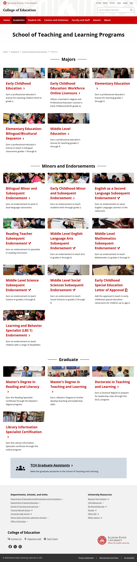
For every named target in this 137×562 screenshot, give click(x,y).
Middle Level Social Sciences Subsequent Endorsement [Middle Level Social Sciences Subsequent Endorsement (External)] (67, 285)
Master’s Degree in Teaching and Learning (68, 384)
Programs (54, 52)
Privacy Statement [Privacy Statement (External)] (86, 558)
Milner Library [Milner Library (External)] (94, 517)
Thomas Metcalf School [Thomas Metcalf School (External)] (20, 510)
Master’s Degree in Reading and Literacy (22, 384)
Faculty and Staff (81, 20)
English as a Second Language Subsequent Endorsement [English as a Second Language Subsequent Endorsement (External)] (112, 193)
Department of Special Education (24, 503)
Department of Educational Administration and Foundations (36, 499)
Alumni (97, 20)
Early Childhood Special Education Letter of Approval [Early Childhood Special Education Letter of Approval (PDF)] (109, 285)
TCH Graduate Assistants (50, 465)
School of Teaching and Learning (34, 52)
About (107, 20)
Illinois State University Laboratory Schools (29, 517)
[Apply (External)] (125, 2)
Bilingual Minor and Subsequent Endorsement (21, 193)
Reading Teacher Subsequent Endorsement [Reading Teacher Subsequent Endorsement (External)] (19, 238)
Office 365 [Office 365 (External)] (92, 514)
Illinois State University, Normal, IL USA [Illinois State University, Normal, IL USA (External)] (25, 558)
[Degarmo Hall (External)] (32, 539)
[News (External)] (105, 2)
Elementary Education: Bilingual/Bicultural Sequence (24, 133)
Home (7, 20)
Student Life (34, 20)
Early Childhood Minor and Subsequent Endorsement (68, 193)
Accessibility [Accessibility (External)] (129, 558)
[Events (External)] (112, 2)
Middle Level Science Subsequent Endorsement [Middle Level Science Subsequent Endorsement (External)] (22, 285)
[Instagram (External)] (20, 546)
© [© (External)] (3, 558)
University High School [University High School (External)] (20, 514)
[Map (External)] (119, 2)
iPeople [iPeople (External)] (91, 510)
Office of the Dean (18, 521)
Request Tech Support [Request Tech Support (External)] (97, 499)
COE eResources (95, 503)
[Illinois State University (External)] (20, 2)
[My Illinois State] (131, 2)
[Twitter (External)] (15, 546)
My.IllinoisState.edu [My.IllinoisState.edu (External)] (96, 506)
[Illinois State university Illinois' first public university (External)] (113, 540)
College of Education (19, 10)
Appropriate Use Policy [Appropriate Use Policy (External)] (108, 558)
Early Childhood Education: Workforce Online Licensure (67, 88)
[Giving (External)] (98, 2)
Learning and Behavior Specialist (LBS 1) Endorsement (24, 330)
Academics (19, 20)
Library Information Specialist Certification (24, 429)
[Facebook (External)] (10, 546)
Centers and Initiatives (56, 20)
